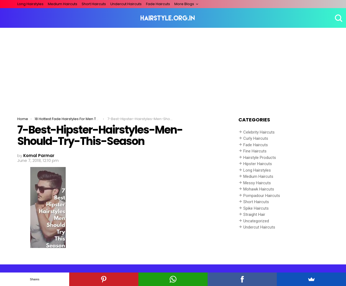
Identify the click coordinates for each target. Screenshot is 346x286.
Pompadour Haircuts (261, 195)
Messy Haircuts (257, 183)
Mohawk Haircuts (258, 189)
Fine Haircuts (255, 151)
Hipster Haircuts (257, 163)
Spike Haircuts (256, 208)
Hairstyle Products (259, 157)
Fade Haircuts (158, 3)
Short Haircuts (94, 3)
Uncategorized (256, 221)
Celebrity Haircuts (259, 132)
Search (338, 18)
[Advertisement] (173, 68)
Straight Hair (254, 214)
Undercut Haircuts (126, 3)
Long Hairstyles (30, 3)
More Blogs (184, 3)
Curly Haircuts (255, 138)
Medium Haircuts (62, 3)
